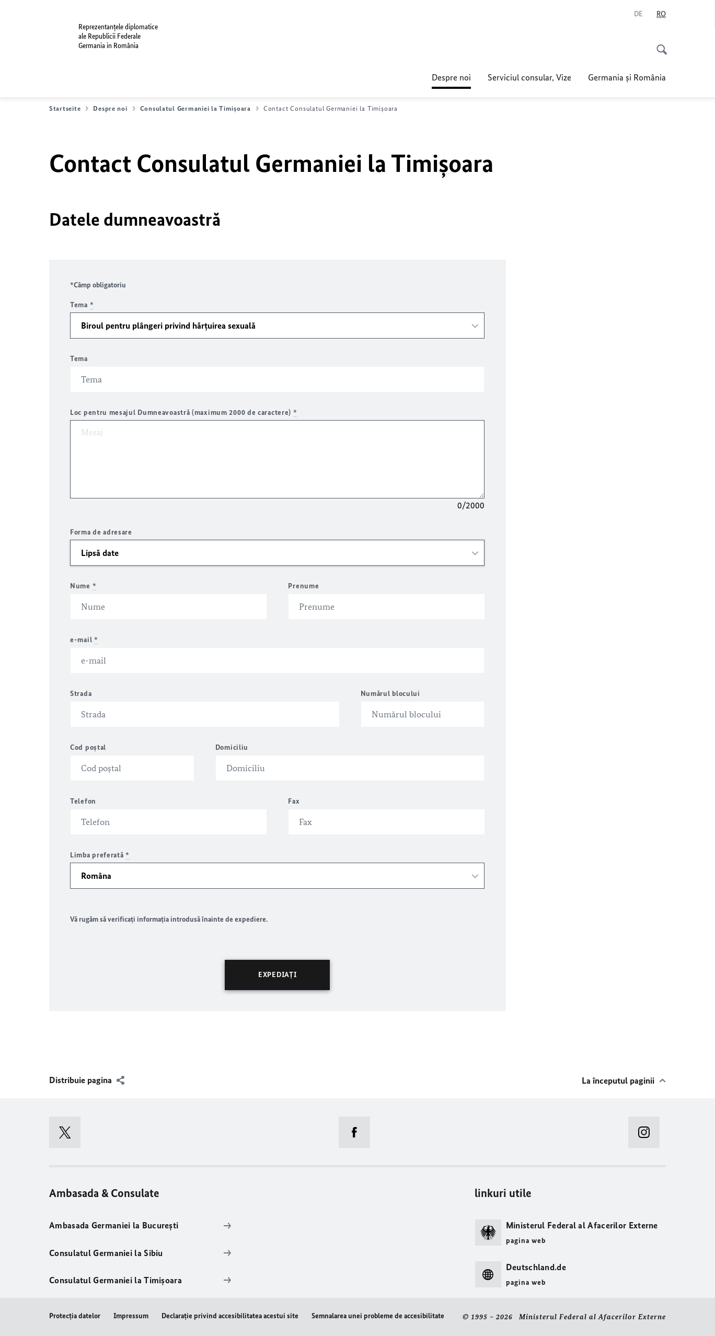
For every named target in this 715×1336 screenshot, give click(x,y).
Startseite (68, 108)
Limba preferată (100, 855)
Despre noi (451, 77)
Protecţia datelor (74, 1315)
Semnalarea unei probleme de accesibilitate (378, 1315)
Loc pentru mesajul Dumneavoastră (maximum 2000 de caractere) (183, 412)
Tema (82, 304)
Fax (293, 801)
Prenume (303, 586)
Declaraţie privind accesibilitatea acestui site (230, 1315)
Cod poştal (88, 747)
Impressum (130, 1315)
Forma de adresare (101, 532)
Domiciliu (231, 747)
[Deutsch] (638, 14)
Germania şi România (627, 77)
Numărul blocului (390, 693)
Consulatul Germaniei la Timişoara (199, 108)
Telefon (83, 801)
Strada (80, 693)
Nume (83, 586)
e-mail (84, 639)
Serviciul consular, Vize (529, 77)
